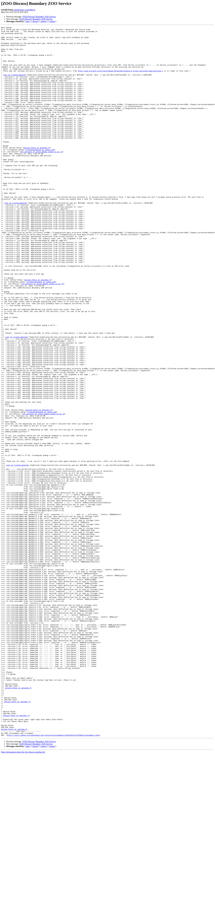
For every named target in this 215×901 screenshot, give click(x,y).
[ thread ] (35, 21)
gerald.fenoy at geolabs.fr (24, 10)
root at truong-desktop (14, 84)
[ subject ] (44, 21)
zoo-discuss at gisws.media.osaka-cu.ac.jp (41, 177)
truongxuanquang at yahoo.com (40, 174)
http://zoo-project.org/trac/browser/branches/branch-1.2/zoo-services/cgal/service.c (120, 80)
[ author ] (52, 21)
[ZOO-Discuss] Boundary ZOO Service (39, 17)
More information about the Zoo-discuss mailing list (23, 894)
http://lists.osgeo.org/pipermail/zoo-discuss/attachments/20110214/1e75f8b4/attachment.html (53, 877)
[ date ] (28, 21)
